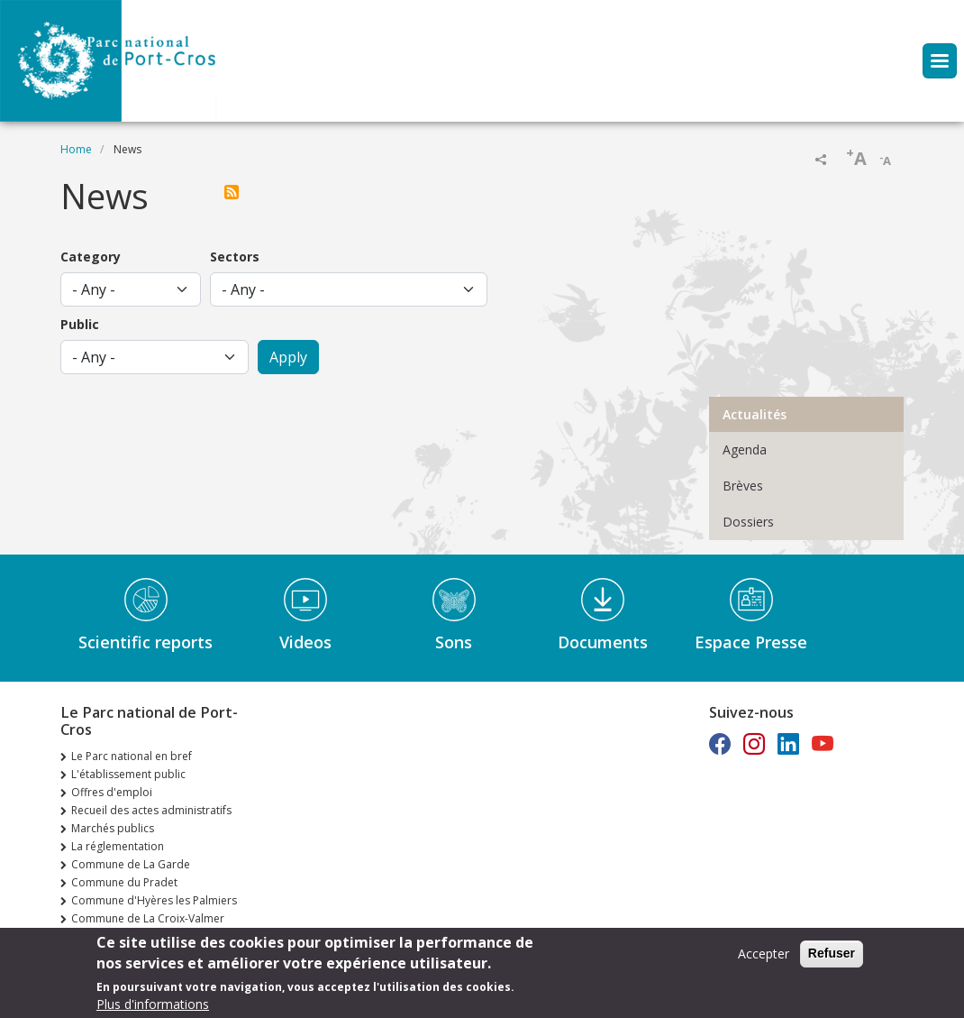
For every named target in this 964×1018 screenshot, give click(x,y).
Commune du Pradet (124, 882)
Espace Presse (751, 642)
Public (79, 324)
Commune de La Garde (130, 864)
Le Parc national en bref (131, 756)
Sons (453, 642)
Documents (603, 642)
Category (90, 256)
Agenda (745, 449)
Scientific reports (145, 642)
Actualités (755, 414)
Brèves (743, 485)
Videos (305, 642)
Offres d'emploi (111, 792)
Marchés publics (112, 828)
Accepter (763, 955)
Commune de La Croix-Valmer (147, 918)
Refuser (831, 955)
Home (76, 149)
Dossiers (748, 521)
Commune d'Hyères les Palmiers (154, 900)
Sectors (234, 256)
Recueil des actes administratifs (151, 810)
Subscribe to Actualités (235, 192)
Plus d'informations (152, 1005)
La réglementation (117, 846)
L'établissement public (128, 774)
